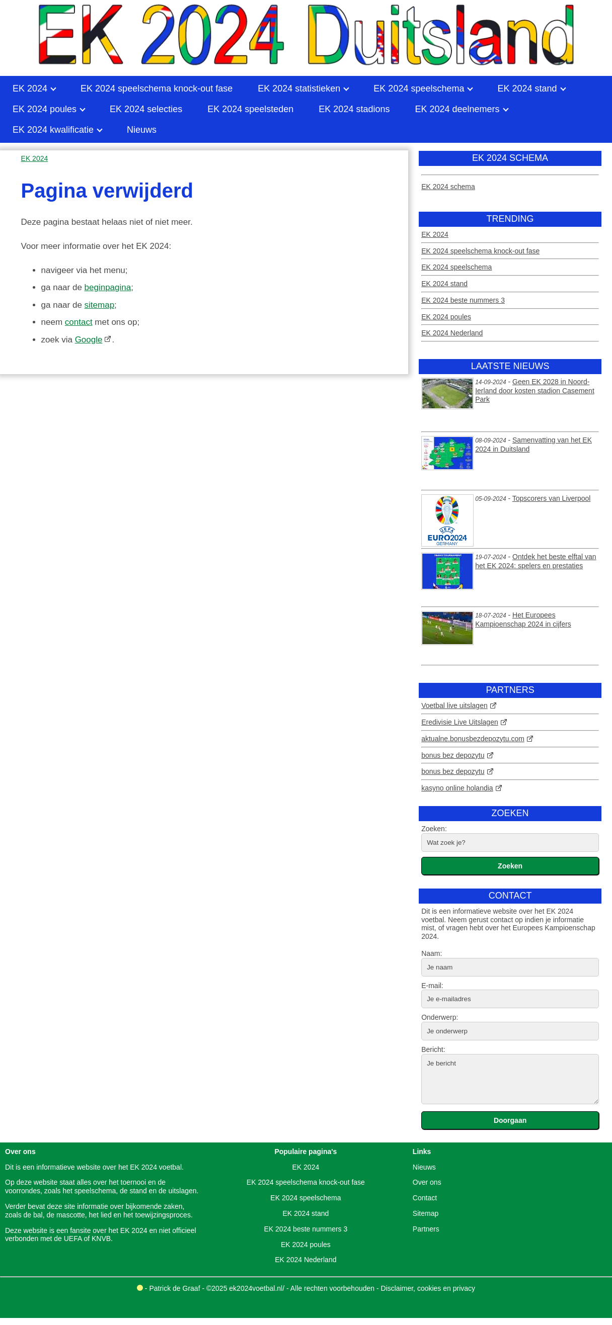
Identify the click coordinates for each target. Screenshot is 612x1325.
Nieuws (424, 1167)
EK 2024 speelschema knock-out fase (480, 251)
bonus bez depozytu (452, 755)
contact (79, 322)
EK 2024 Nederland (452, 333)
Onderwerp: (439, 1017)
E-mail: (432, 986)
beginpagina (108, 287)
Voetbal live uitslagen (454, 705)
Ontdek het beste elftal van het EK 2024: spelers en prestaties (535, 561)
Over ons (427, 1182)
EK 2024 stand (444, 284)
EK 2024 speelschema (456, 267)
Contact (425, 1198)
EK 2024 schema (448, 187)
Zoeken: (434, 829)
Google (89, 339)
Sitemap (425, 1213)
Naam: (431, 953)
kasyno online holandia (457, 788)
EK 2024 (434, 234)
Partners (426, 1229)
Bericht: (433, 1049)
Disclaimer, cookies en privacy (428, 1288)
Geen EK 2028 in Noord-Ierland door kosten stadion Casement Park (534, 390)
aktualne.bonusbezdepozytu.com (472, 739)
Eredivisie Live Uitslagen (459, 722)
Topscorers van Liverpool (551, 498)
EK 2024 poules (446, 317)
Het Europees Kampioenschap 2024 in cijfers (523, 619)
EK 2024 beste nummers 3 (463, 300)
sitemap (100, 305)
